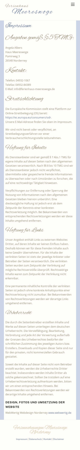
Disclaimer (58, 439)
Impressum (21, 439)
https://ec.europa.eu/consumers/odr (28, 117)
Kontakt (48, 439)
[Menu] (73, 4)
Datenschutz (35, 439)
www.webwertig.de (59, 413)
